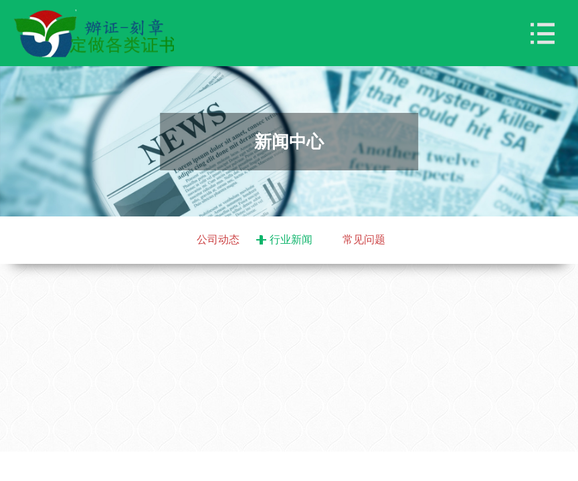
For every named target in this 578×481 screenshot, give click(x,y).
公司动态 (218, 239)
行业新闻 (291, 239)
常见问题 (364, 239)
